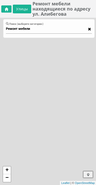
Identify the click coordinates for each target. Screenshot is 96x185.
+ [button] (7, 170)
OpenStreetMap (85, 182)
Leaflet (65, 182)
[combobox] (46, 28)
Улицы (22, 8)
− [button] (7, 178)
